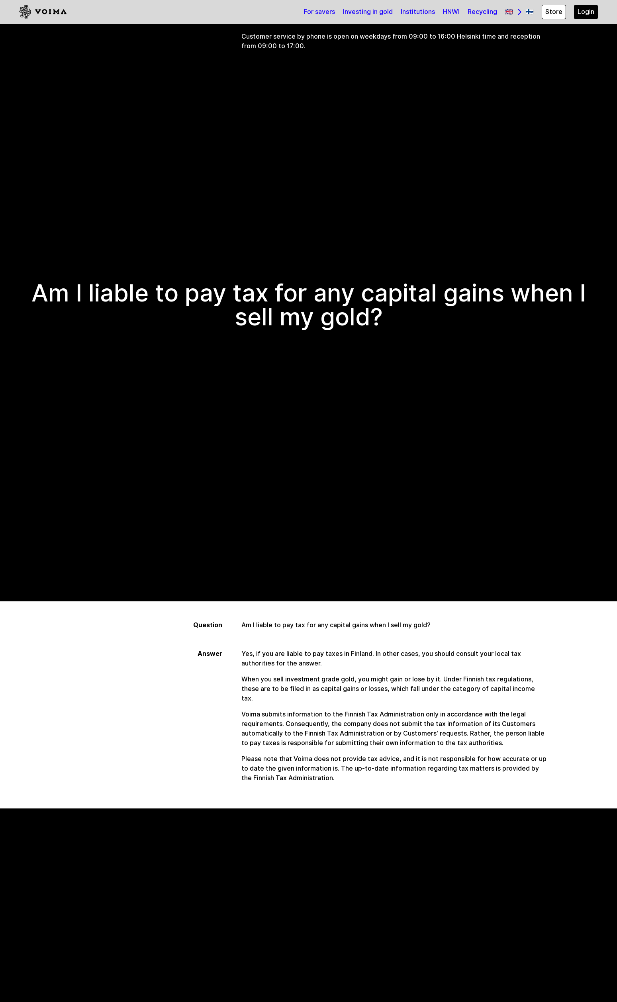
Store (553, 12)
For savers (319, 12)
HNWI (451, 12)
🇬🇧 (509, 12)
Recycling (482, 12)
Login (586, 12)
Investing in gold (368, 12)
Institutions (418, 12)
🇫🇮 (530, 12)
